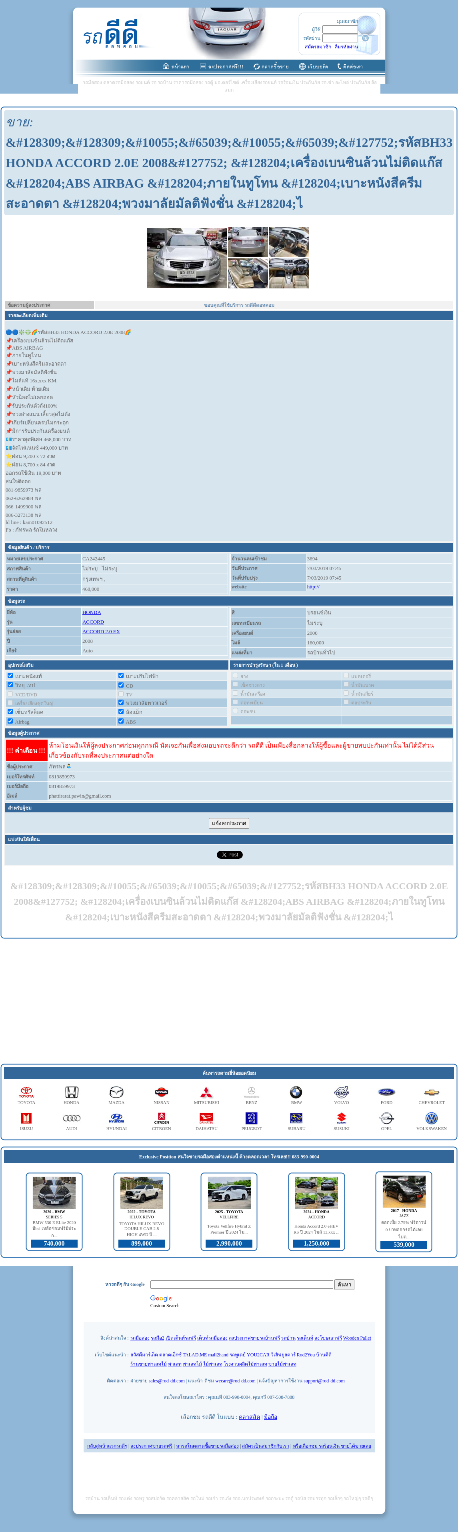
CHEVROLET (431, 1102)
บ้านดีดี (324, 1355)
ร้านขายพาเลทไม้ (148, 1364)
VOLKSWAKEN (431, 1128)
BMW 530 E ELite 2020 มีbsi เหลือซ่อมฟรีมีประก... (54, 1229)
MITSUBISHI (206, 1102)
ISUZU (26, 1128)
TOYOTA (26, 1102)
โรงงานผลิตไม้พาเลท (245, 1364)
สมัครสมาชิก (318, 47)
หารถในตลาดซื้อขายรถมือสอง (207, 1446)
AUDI (71, 1128)
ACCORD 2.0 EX (101, 631)
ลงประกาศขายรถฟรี (151, 1446)
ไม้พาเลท (212, 1364)
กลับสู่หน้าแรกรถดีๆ (107, 1446)
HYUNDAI (116, 1128)
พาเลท (175, 1364)
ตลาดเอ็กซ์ (170, 1355)
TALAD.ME (195, 1355)
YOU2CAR (258, 1355)
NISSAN (162, 1102)
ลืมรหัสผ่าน (346, 47)
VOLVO (341, 1102)
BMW (296, 1102)
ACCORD (93, 622)
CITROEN (161, 1128)
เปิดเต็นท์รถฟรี (181, 1338)
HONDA (91, 612)
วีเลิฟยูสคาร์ (283, 1355)
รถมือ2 (157, 1338)
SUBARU (297, 1128)
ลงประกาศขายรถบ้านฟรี (254, 1338)
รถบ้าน (288, 1338)
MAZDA (116, 1102)
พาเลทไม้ (192, 1364)
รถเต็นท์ (305, 1338)
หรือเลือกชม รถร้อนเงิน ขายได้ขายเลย (332, 1446)
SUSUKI (342, 1128)
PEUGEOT (252, 1128)
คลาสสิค (249, 1417)
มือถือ (270, 1417)
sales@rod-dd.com (167, 1381)
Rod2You (306, 1355)
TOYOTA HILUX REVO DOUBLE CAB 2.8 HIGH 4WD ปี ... (141, 1229)
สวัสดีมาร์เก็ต (144, 1355)
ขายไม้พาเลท (282, 1364)
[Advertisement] (229, 1002)
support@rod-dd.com (324, 1381)
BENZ (252, 1102)
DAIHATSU (207, 1128)
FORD (386, 1102)
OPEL (386, 1128)
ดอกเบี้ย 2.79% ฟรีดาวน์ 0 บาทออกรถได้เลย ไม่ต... (403, 1229)
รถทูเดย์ (238, 1355)
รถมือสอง (140, 1338)
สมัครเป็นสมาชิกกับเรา (265, 1446)
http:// (313, 587)
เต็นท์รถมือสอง (212, 1338)
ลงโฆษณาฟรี (328, 1338)
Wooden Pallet (357, 1338)
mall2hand (218, 1355)
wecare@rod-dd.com (235, 1381)
